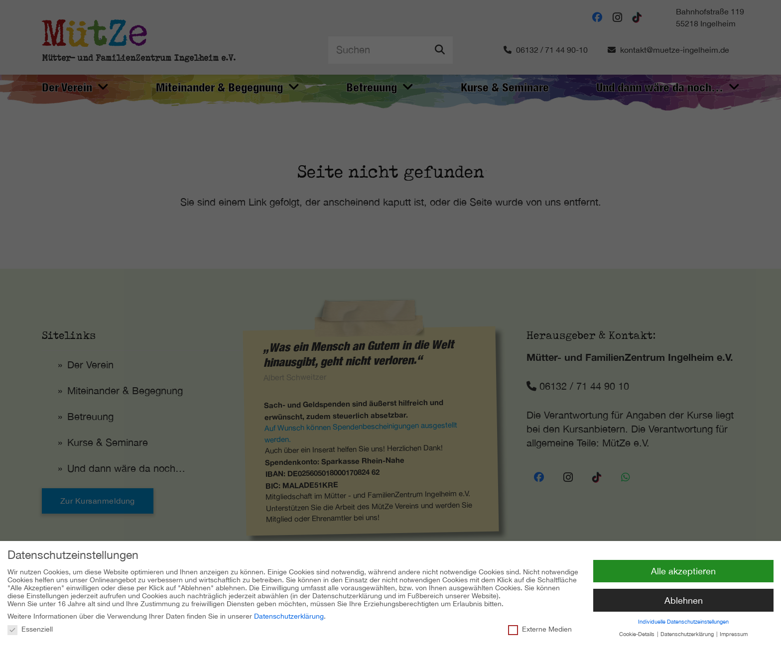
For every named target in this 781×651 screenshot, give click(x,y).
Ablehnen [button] (683, 597)
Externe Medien (540, 626)
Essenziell (30, 626)
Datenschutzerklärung (289, 614)
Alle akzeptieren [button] (683, 568)
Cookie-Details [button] (637, 632)
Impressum (734, 632)
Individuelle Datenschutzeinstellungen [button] (683, 619)
